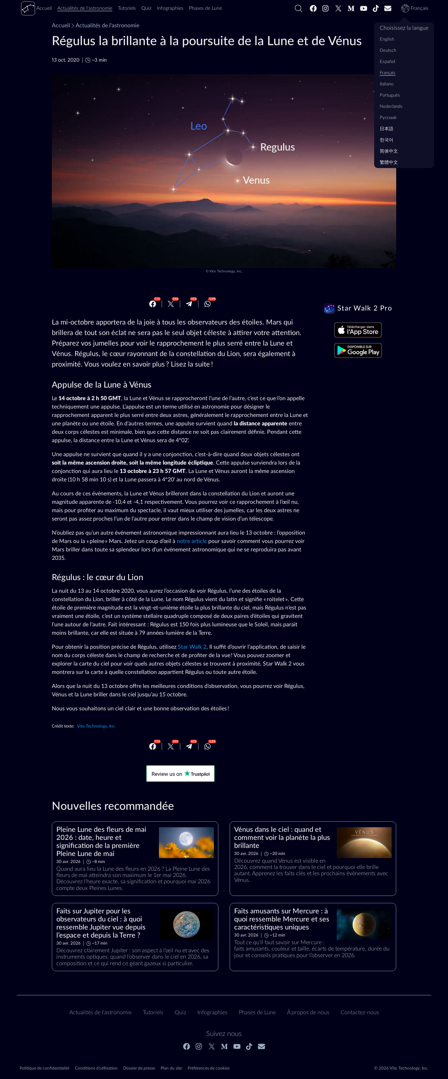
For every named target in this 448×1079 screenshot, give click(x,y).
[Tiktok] (376, 8)
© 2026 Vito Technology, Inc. (401, 1068)
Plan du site (171, 1068)
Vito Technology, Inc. (225, 271)
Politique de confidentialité (44, 1068)
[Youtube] (363, 8)
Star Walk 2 (192, 647)
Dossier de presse (139, 1068)
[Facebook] (313, 8)
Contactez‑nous (360, 1012)
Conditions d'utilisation (96, 1068)
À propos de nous (308, 1012)
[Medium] (351, 8)
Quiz (180, 1012)
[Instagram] (325, 8)
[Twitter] (338, 8)
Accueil (61, 25)
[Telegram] (189, 303)
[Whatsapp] (207, 303)
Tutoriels (153, 1012)
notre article (192, 541)
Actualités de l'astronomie (104, 25)
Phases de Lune (257, 1012)
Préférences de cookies (209, 1068)
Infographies (212, 1012)
